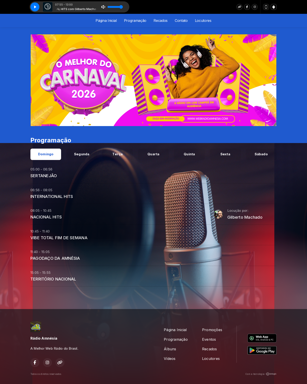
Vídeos (169, 358)
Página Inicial (106, 20)
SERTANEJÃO (43, 175)
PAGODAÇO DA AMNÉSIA (55, 258)
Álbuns (170, 349)
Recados (161, 20)
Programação (135, 20)
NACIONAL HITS (46, 216)
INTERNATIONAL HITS (51, 196)
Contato (181, 20)
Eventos (209, 339)
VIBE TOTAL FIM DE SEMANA (58, 237)
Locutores (203, 20)
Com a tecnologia (261, 374)
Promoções (212, 330)
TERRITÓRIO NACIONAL (53, 278)
